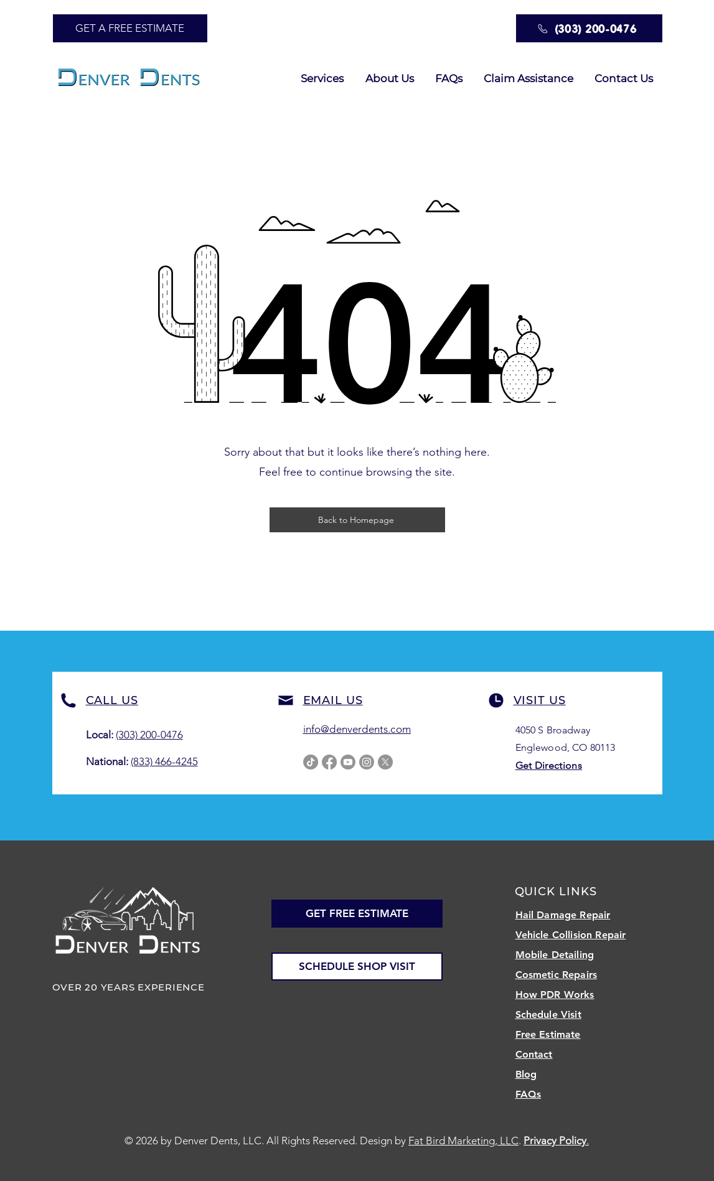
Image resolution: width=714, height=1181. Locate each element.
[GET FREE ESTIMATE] (357, 914)
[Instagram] (366, 762)
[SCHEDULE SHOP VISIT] (357, 967)
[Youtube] (348, 762)
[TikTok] (310, 762)
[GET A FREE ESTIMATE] (130, 28)
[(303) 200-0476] (589, 28)
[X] (385, 762)
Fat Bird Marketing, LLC (463, 1140)
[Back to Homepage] (357, 519)
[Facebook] (329, 762)
